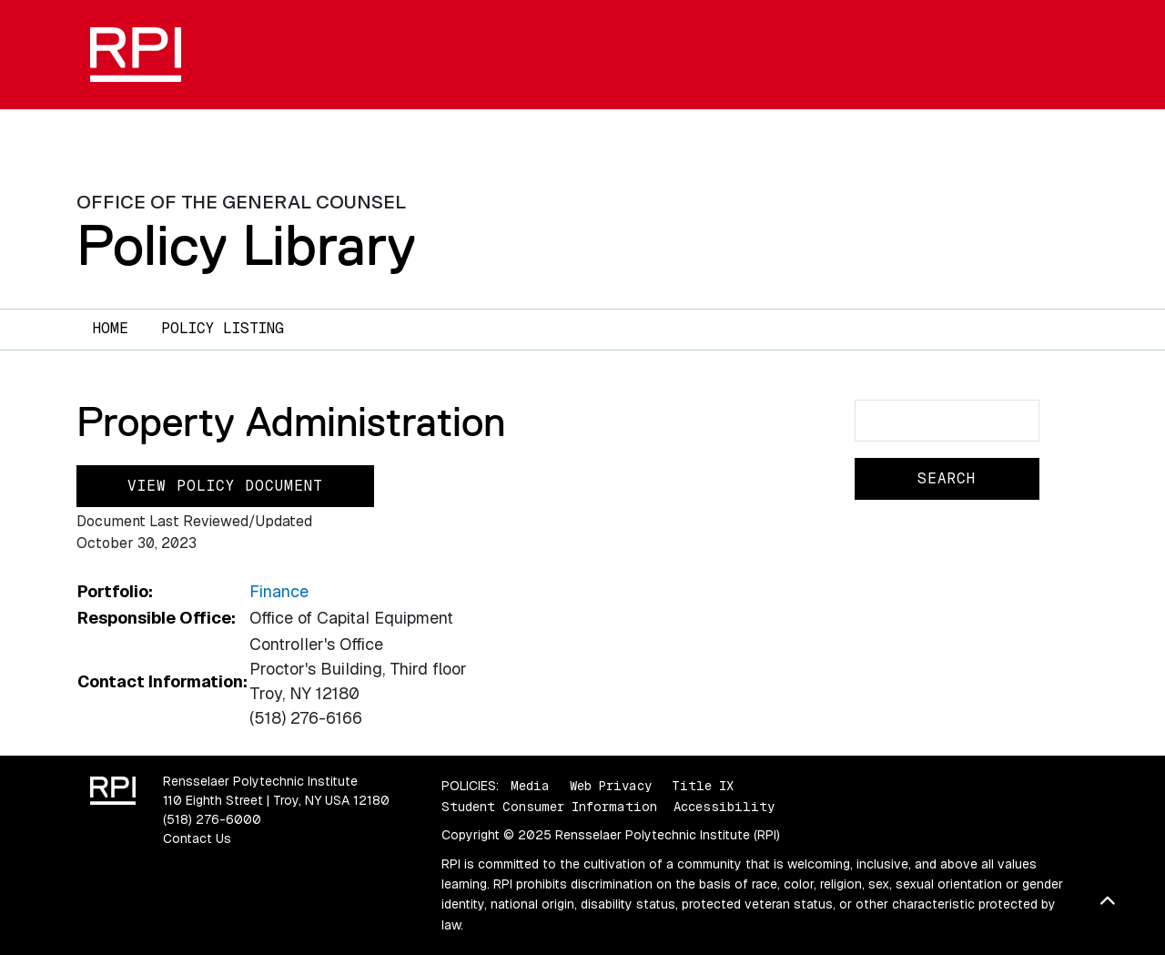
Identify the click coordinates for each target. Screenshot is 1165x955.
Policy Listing (222, 328)
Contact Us (197, 838)
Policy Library (246, 244)
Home (110, 328)
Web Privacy (611, 785)
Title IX (703, 785)
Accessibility (724, 806)
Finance (279, 591)
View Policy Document (225, 485)
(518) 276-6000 (212, 819)
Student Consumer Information (549, 806)
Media (530, 785)
